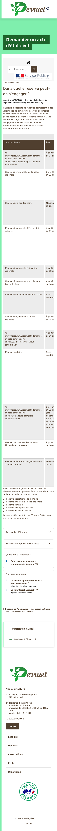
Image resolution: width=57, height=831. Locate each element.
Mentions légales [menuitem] (26, 818)
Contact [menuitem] (28, 823)
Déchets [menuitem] (12, 745)
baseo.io (30, 611)
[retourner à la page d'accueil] (28, 9)
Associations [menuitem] (14, 754)
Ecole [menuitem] (10, 763)
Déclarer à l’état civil (22, 639)
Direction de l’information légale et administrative (27, 609)
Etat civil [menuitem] (12, 736)
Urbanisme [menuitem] (13, 771)
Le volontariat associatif (24, 590)
